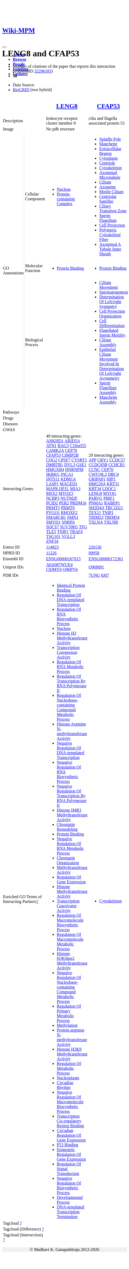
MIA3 (75, 488)
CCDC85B (97, 464)
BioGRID (21, 89)
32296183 (42, 71)
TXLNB (111, 522)
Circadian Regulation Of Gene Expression (71, 1135)
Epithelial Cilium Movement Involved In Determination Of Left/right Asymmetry (111, 363)
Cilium (105, 182)
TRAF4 (76, 531)
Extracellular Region (110, 151)
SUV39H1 (69, 527)
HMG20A (97, 484)
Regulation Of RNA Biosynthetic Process (69, 616)
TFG (83, 527)
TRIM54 (111, 517)
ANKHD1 (55, 441)
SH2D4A (96, 508)
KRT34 (94, 488)
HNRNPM (74, 469)
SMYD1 (53, 522)
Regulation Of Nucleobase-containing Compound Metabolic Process (69, 707)
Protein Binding (70, 268)
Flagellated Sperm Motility (112, 332)
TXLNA (95, 522)
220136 (94, 547)
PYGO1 (53, 512)
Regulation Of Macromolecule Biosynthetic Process (70, 922)
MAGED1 (69, 484)
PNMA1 (95, 503)
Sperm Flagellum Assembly (107, 388)
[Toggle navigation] (4, 47)
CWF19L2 (97, 474)
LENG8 (67, 106)
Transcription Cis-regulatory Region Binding (70, 1121)
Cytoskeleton (110, 167)
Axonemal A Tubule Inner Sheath (110, 249)
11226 (51, 553)
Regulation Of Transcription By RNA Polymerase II (72, 683)
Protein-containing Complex (66, 199)
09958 (93, 553)
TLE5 (51, 531)
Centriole (107, 163)
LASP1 (52, 484)
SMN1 (73, 517)
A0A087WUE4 (59, 564)
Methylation (67, 1025)
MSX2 (52, 493)
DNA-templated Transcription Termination (70, 1212)
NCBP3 (52, 498)
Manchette (108, 144)
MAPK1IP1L (57, 488)
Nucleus (64, 189)
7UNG (94, 575)
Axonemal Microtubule (109, 175)
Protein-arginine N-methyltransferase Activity (72, 1037)
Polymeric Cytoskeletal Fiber (109, 235)
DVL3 (69, 464)
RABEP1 (112, 503)
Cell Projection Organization (112, 313)
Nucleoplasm (68, 1078)
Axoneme (107, 187)
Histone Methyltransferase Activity (72, 891)
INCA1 (67, 474)
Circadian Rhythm (65, 1085)
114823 (52, 547)
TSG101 (53, 536)
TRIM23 (95, 517)
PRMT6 (68, 508)
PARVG (95, 498)
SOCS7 (52, 527)
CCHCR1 (116, 464)
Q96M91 (96, 567)
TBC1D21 (114, 508)
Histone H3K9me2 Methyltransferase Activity (72, 960)
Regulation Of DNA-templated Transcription (70, 600)
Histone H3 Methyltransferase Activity (72, 638)
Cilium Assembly (107, 342)
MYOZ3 (66, 493)
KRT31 (113, 484)
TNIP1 (63, 531)
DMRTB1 (54, 464)
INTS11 (53, 479)
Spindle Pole (110, 139)
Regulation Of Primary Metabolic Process (69, 1013)
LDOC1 (109, 488)
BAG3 (63, 445)
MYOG (109, 493)
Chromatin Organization (68, 860)
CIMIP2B (70, 455)
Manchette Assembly (108, 399)
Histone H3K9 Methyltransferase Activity (72, 1054)
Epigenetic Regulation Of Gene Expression (71, 1154)
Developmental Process (70, 1199)
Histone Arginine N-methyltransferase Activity (72, 731)
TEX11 (94, 512)
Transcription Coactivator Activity (68, 906)
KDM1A (68, 479)
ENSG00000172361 (105, 559)
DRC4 (113, 474)
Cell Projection (112, 225)
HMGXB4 (55, 469)
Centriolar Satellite (107, 198)
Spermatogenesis (113, 292)
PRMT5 (53, 508)
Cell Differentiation (111, 323)
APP (92, 460)
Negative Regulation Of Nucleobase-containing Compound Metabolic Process (69, 987)
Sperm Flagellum (107, 218)
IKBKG (53, 474)
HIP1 (111, 479)
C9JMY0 (54, 569)
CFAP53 (108, 106)
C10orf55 (78, 445)
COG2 (51, 460)
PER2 (64, 503)
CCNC (94, 469)
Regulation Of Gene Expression (71, 879)
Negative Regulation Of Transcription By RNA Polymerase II (72, 796)
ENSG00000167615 (63, 559)
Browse (19, 59)
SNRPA (68, 522)
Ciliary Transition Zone (112, 208)
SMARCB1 (56, 517)
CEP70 (71, 450)
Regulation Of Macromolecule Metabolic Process (70, 941)
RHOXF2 (69, 512)
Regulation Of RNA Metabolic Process (70, 667)
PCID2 (52, 503)
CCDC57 (117, 460)
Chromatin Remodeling (67, 826)
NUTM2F (69, 498)
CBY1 (102, 460)
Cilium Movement (108, 285)
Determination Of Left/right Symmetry (111, 302)
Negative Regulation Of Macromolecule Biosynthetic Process (70, 1102)
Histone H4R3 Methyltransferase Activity (72, 815)
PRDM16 (78, 503)
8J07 (105, 575)
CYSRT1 (79, 460)
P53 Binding (67, 1145)
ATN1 (51, 445)
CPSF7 (64, 460)
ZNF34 (52, 541)
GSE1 (81, 464)
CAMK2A (55, 450)
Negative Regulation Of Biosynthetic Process (69, 1185)
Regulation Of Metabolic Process (69, 1068)
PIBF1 (109, 498)
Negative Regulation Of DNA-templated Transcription (70, 750)
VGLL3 (68, 536)
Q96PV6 (70, 569)
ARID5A (72, 441)
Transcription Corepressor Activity (68, 652)
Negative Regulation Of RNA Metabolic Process (70, 846)
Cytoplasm (108, 158)
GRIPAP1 (96, 479)
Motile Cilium (111, 191)
